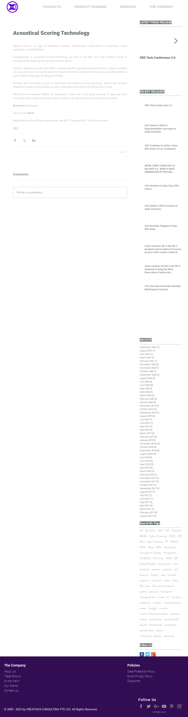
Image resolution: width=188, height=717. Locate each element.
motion (163, 608)
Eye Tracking (154, 541)
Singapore (170, 552)
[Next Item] (175, 41)
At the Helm (11, 681)
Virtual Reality (148, 563)
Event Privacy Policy (139, 676)
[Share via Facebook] (15, 140)
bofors (155, 575)
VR (175, 558)
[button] (52, 7)
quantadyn (155, 619)
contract (156, 580)
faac (147, 586)
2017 (15, 128)
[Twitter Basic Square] (147, 654)
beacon (144, 575)
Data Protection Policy (140, 671)
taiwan (159, 630)
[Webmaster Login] (158, 712)
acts (175, 563)
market (157, 602)
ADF (160, 530)
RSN (158, 547)
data (175, 580)
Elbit (142, 541)
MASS (174, 541)
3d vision (150, 530)
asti (176, 569)
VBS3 (169, 558)
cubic (167, 580)
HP (166, 541)
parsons (175, 613)
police (143, 619)
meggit (152, 608)
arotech (167, 569)
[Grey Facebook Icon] (141, 706)
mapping (145, 602)
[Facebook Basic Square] (142, 654)
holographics (147, 597)
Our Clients (11, 686)
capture (144, 580)
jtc (168, 597)
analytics (145, 569)
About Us (10, 671)
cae (163, 575)
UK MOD (145, 558)
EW (180, 536)
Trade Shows (12, 676)
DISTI (172, 536)
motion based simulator (154, 613)
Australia (176, 530)
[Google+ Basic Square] (153, 654)
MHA (143, 547)
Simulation (170, 547)
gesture (153, 591)
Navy (151, 547)
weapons (168, 636)
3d (141, 530)
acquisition (164, 563)
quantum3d (171, 619)
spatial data (146, 630)
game (143, 591)
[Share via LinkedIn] (33, 140)
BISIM (143, 536)
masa (143, 608)
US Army (158, 558)
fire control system (164, 586)
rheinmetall (155, 625)
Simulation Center (150, 552)
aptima (156, 569)
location (176, 597)
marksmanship (172, 602)
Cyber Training (158, 536)
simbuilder (170, 625)
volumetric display (150, 636)
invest (160, 597)
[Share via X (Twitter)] (24, 140)
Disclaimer (133, 681)
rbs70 (143, 625)
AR (167, 530)
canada (171, 575)
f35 (141, 586)
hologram (166, 591)
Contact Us (11, 690)
